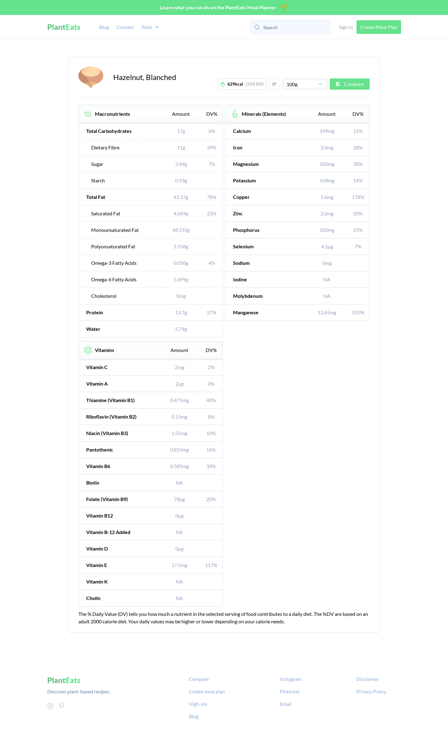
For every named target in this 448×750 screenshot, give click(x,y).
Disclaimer (367, 679)
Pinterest (290, 691)
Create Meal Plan (378, 27)
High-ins (198, 704)
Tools (150, 27)
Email (286, 704)
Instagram (290, 679)
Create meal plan (207, 691)
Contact (125, 27)
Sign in (346, 27)
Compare (350, 84)
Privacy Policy (371, 691)
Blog (104, 27)
